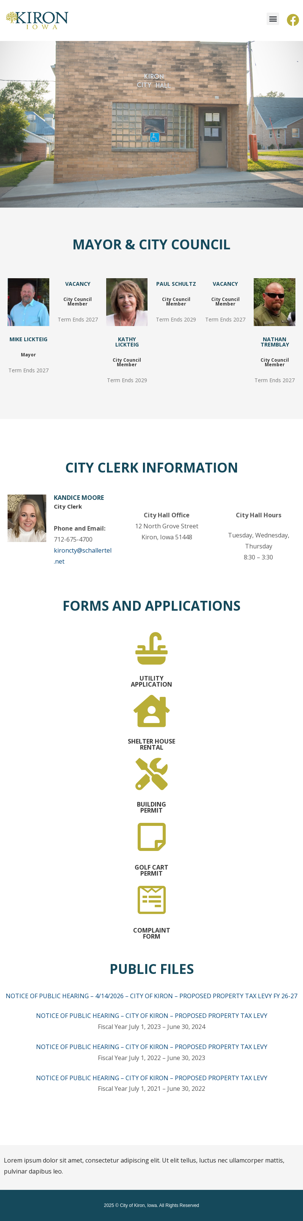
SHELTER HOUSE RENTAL (151, 744)
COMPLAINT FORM (151, 933)
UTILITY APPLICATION (151, 681)
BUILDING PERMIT (151, 807)
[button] (273, 19)
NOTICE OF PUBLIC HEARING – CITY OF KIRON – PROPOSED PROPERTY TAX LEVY (151, 1015)
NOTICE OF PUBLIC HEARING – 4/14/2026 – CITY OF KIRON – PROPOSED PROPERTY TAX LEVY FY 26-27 (151, 996)
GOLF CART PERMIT (151, 870)
